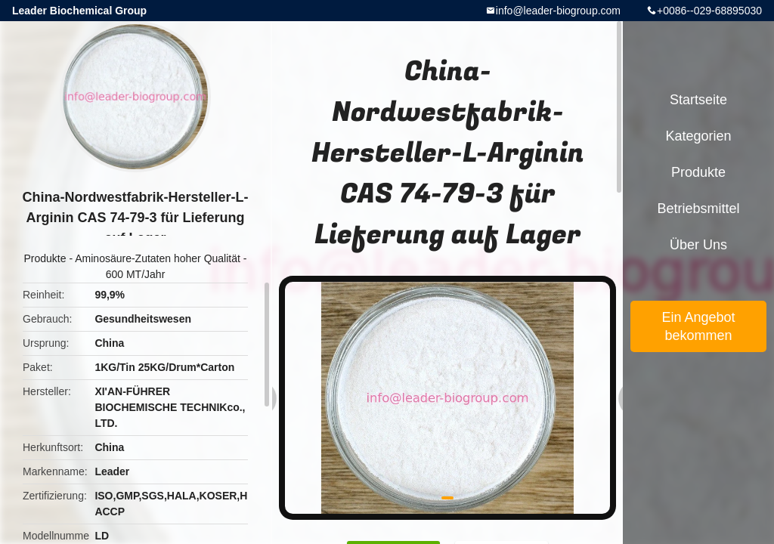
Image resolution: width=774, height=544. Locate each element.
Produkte (45, 258)
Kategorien (698, 136)
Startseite (698, 99)
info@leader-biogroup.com (558, 11)
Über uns (698, 244)
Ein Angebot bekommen (698, 326)
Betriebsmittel (698, 208)
